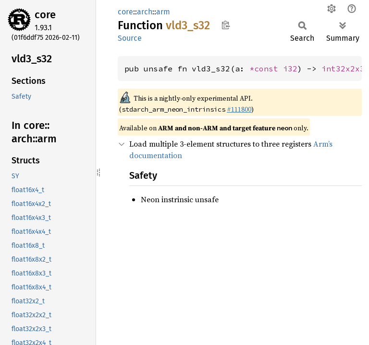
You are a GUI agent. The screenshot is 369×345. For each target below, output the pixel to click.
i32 (290, 68)
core (45, 14)
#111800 (239, 109)
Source (130, 38)
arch (144, 11)
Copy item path (226, 25)
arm (163, 11)
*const (266, 68)
